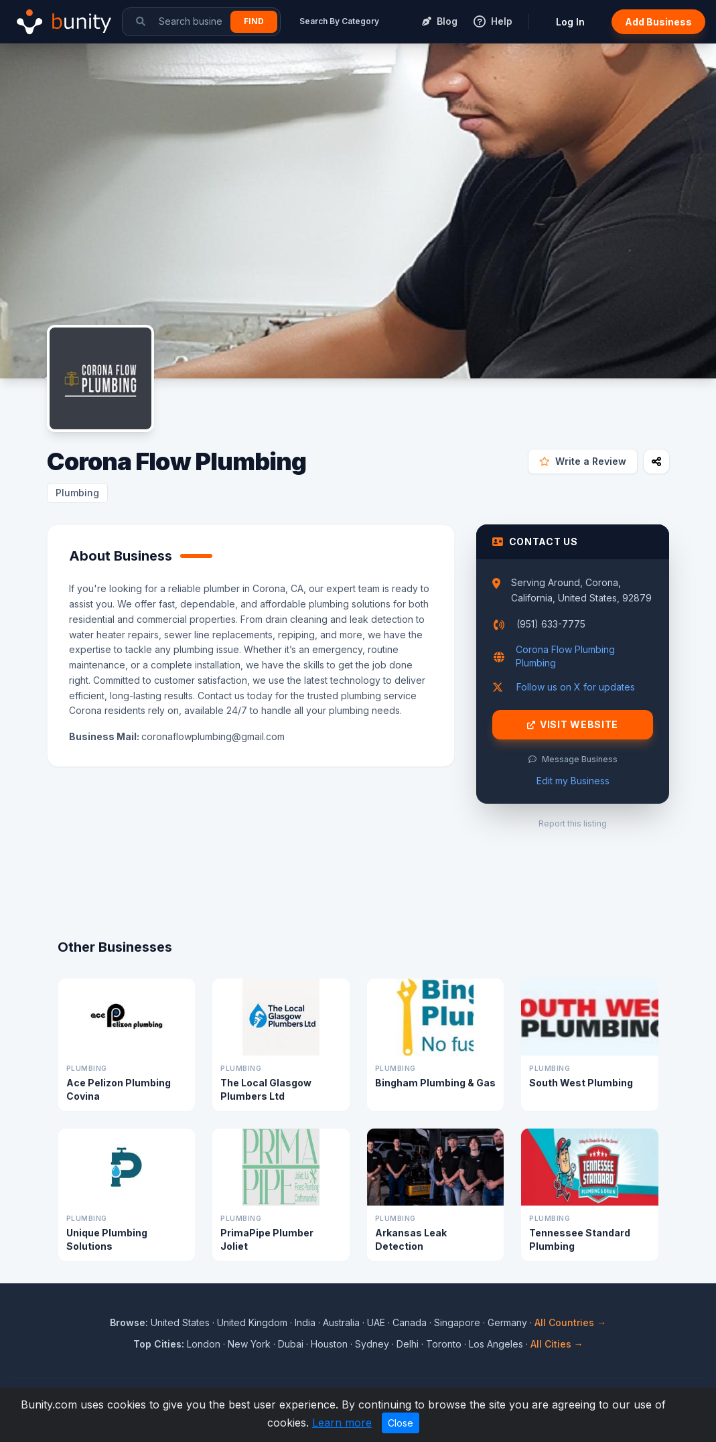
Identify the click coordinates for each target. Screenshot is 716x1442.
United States (180, 1322)
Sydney (372, 1344)
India (305, 1322)
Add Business (658, 21)
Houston (329, 1344)
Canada (409, 1322)
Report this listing (573, 823)
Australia (341, 1322)
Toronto (443, 1344)
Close (400, 1423)
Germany (507, 1322)
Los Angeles (496, 1344)
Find (254, 21)
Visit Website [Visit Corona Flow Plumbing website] (572, 725)
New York (249, 1344)
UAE (376, 1322)
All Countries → (570, 1322)
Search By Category (339, 21)
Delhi (408, 1344)
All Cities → (556, 1344)
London (203, 1344)
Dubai (290, 1344)
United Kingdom (252, 1322)
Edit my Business (573, 780)
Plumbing (77, 492)
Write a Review (582, 461)
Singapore (457, 1322)
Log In (570, 21)
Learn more (342, 1422)
